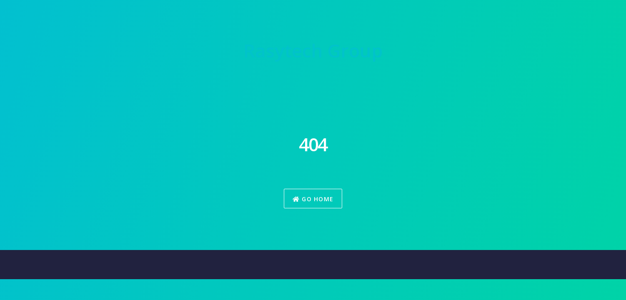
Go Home (313, 199)
